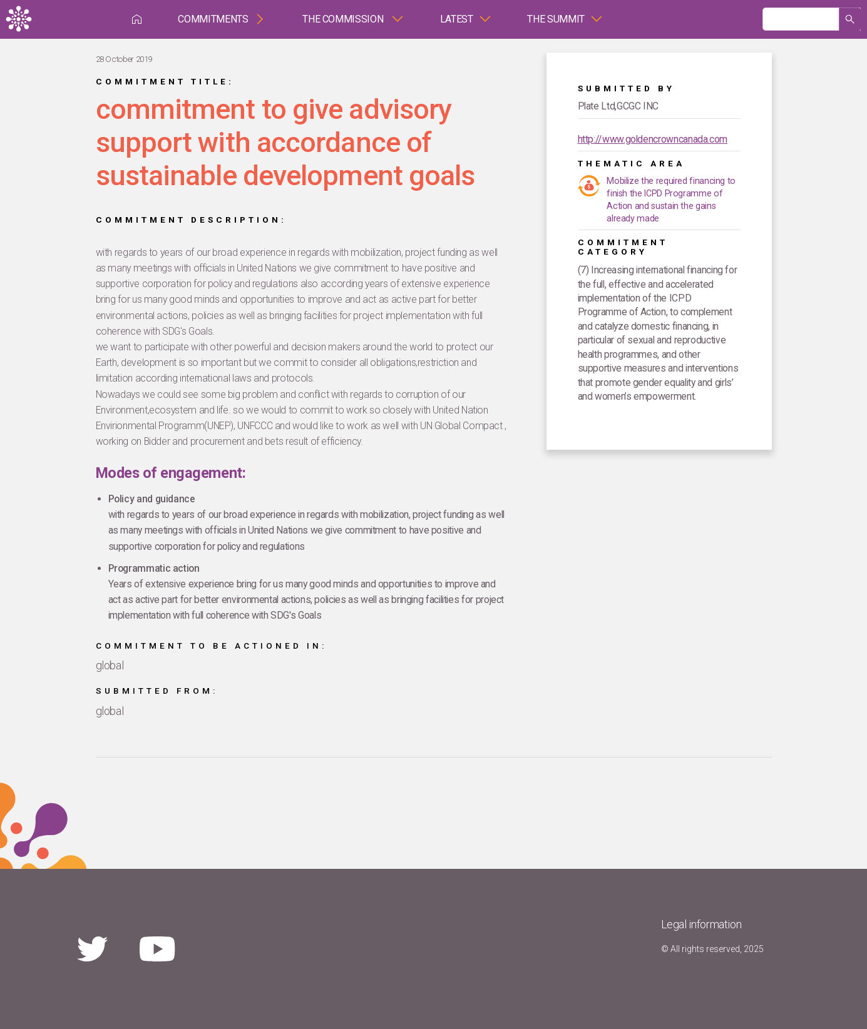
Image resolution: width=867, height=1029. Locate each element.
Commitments (213, 19)
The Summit (555, 19)
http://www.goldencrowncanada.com (652, 139)
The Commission (344, 19)
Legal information (701, 924)
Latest (456, 19)
